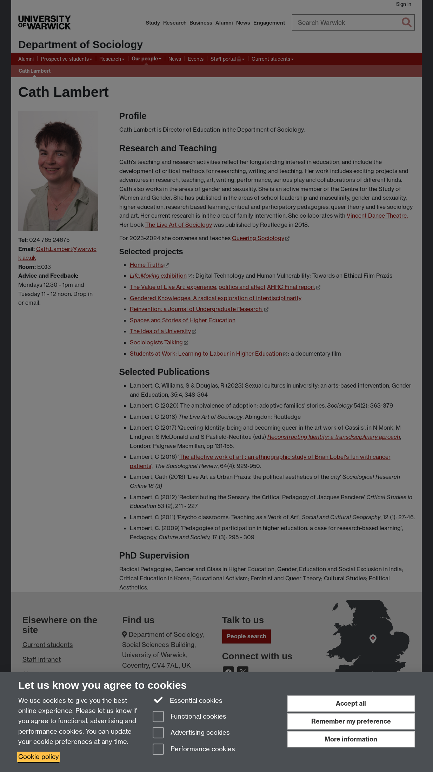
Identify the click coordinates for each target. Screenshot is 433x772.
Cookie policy (38, 757)
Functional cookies (189, 717)
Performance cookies (194, 749)
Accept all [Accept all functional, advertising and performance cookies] (351, 703)
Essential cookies (187, 700)
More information (351, 739)
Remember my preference (351, 721)
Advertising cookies (191, 733)
